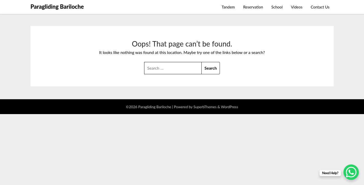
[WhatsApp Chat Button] (351, 172)
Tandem (228, 7)
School (277, 7)
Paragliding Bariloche (57, 6)
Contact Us (320, 7)
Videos (296, 7)
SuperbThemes (205, 107)
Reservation (253, 7)
